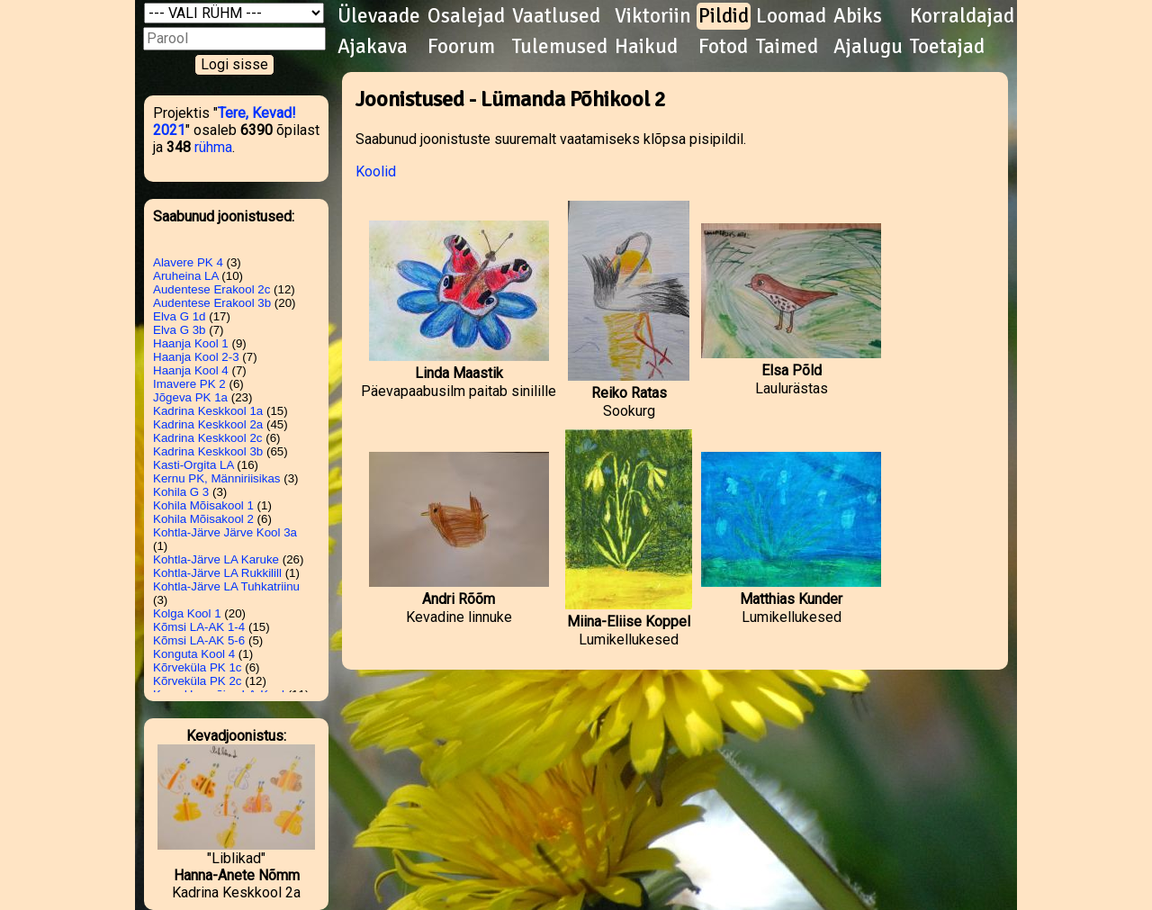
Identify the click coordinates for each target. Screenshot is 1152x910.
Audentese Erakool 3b (212, 303)
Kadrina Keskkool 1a (208, 411)
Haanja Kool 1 (191, 343)
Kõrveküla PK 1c (197, 667)
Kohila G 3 (181, 492)
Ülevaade (379, 16)
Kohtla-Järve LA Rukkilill (217, 573)
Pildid (723, 16)
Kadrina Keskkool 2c (208, 438)
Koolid (376, 171)
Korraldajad (962, 16)
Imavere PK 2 (189, 384)
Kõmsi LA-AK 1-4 (199, 627)
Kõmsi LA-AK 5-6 (199, 640)
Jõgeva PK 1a (190, 397)
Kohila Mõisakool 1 (203, 505)
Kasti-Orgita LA (193, 465)
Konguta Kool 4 (194, 654)
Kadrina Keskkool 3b (208, 451)
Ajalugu (868, 46)
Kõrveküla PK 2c (197, 681)
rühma (213, 147)
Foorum (461, 46)
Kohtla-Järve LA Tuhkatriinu (226, 586)
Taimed (787, 46)
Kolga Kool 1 (187, 613)
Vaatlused (556, 16)
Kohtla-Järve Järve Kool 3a (225, 532)
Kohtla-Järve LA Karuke (216, 559)
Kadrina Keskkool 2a (208, 424)
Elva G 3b (179, 330)
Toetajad (947, 46)
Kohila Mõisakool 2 (203, 519)
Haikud (646, 46)
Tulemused (560, 46)
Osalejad (466, 16)
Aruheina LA (186, 276)
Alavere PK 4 (188, 262)
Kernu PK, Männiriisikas (216, 478)
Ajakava (373, 46)
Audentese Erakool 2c (211, 289)
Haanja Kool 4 (191, 370)
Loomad (791, 16)
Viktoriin (653, 16)
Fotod (723, 46)
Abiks (857, 16)
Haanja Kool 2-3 (196, 357)
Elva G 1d (179, 316)
